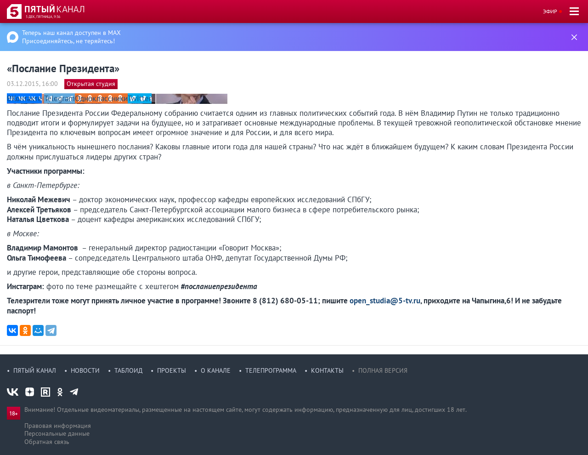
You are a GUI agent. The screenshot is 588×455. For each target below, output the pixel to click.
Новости (85, 370)
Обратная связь (46, 442)
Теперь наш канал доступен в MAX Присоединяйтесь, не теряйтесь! (71, 36)
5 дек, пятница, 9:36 (43, 16)
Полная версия (382, 370)
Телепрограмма (270, 370)
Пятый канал (34, 370)
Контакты (327, 370)
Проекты (171, 370)
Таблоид (128, 370)
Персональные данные (57, 433)
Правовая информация (57, 425)
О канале (216, 370)
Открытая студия (91, 84)
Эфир (550, 11)
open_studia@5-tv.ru (385, 301)
